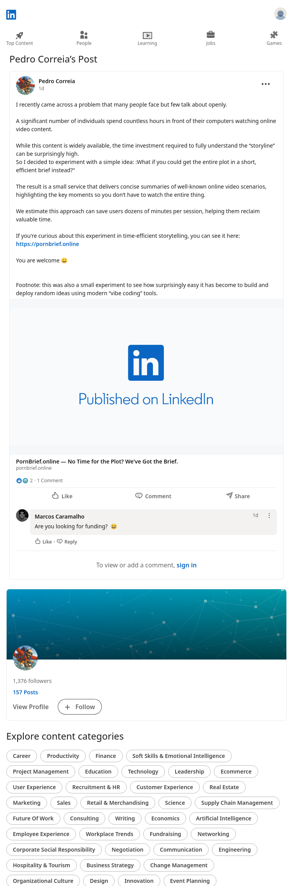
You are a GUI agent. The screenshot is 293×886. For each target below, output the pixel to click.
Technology (143, 771)
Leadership (189, 771)
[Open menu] (265, 84)
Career (21, 755)
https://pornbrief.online (47, 244)
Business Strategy (110, 865)
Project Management (41, 771)
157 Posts (25, 692)
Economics (165, 818)
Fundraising (165, 834)
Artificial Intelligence (223, 818)
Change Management (179, 865)
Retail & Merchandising (118, 802)
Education (98, 771)
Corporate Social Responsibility (54, 849)
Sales (64, 802)
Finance (106, 755)
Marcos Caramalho (59, 516)
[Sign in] (280, 14)
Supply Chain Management (237, 802)
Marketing (27, 802)
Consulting (84, 818)
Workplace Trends (109, 834)
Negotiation (128, 849)
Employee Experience (41, 834)
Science (175, 802)
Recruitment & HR (96, 787)
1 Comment (50, 480)
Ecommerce (236, 771)
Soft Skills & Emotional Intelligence (179, 755)
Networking (213, 834)
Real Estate (224, 787)
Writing (125, 818)
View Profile (31, 706)
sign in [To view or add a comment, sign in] (187, 565)
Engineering (234, 849)
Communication (181, 849)
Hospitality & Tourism (41, 865)
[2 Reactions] (24, 480)
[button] (146, 386)
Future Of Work (33, 818)
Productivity (63, 755)
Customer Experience (165, 787)
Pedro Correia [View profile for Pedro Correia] (57, 81)
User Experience (34, 787)
